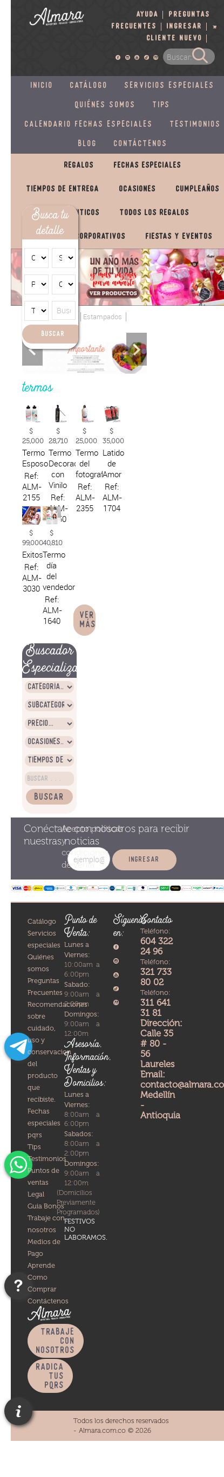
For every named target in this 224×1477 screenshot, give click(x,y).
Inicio (42, 85)
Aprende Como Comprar (42, 1277)
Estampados (102, 316)
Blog (87, 144)
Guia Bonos (46, 1206)
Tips (162, 105)
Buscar (53, 334)
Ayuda (148, 15)
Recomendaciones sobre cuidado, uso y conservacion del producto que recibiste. (57, 1051)
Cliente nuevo (174, 39)
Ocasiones (137, 189)
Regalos (79, 165)
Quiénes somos (105, 105)
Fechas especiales (147, 165)
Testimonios (47, 1159)
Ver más (88, 620)
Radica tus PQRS (50, 1376)
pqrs (35, 1135)
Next (136, 349)
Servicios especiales (170, 85)
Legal (36, 1194)
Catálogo (89, 85)
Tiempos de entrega (62, 189)
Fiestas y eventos (179, 236)
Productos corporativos (79, 236)
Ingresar (184, 27)
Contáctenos (141, 144)
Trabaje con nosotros (55, 1341)
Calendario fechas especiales (89, 124)
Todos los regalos (154, 213)
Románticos (78, 213)
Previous (32, 349)
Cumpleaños (198, 189)
